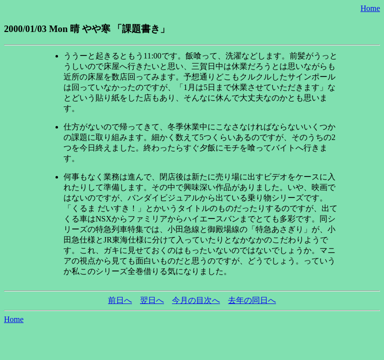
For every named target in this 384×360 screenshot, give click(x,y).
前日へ (120, 300)
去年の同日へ (252, 300)
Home (370, 8)
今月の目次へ (196, 300)
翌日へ (152, 300)
